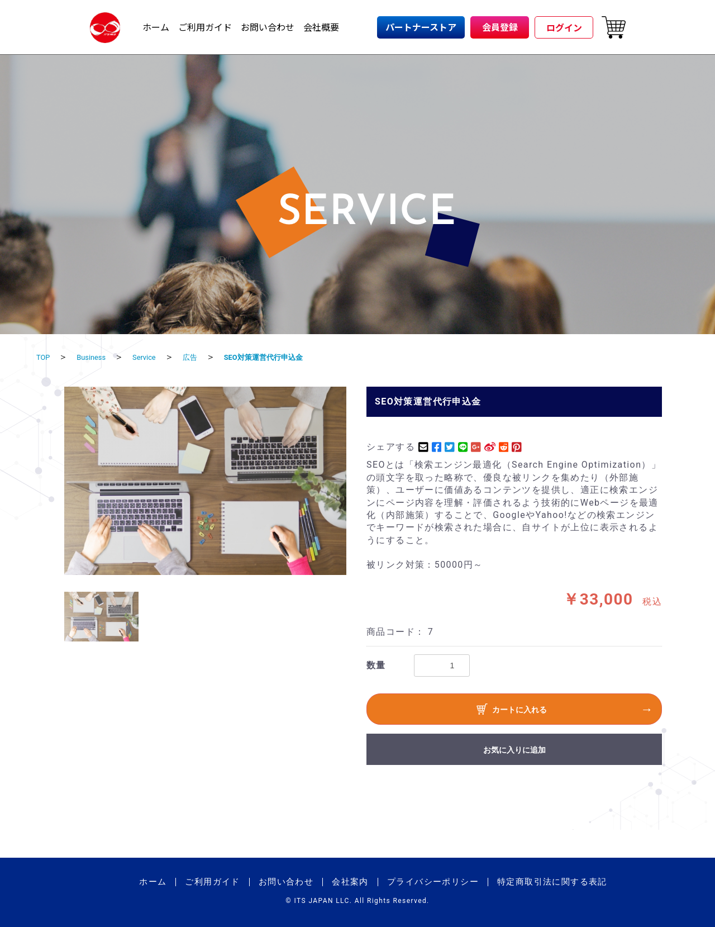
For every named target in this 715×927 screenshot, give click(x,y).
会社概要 (321, 27)
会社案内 (350, 882)
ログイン (564, 27)
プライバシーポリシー (433, 882)
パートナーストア (420, 27)
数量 (376, 665)
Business (98, 356)
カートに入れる (511, 710)
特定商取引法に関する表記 (552, 882)
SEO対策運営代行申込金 (292, 356)
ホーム (155, 27)
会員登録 (500, 27)
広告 (208, 356)
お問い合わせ (267, 27)
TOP (44, 356)
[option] (205, 481)
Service (157, 356)
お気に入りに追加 (514, 749)
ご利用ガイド (205, 27)
